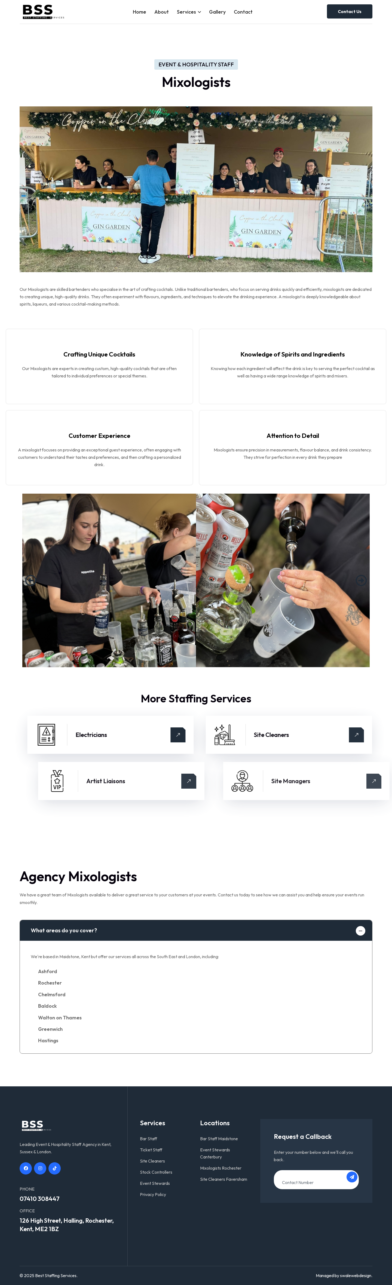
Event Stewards (155, 1183)
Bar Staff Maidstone (219, 1138)
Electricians (244, 735)
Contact (243, 12)
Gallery (217, 12)
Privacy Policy (153, 1194)
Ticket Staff (151, 1149)
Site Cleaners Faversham (223, 1179)
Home (139, 12)
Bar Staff (148, 1138)
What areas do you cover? (64, 930)
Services (186, 12)
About (161, 12)
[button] (30, 580)
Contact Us (350, 11)
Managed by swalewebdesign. (344, 1275)
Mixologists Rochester (220, 1168)
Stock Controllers (156, 1172)
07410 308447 (40, 1199)
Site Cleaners (152, 1161)
